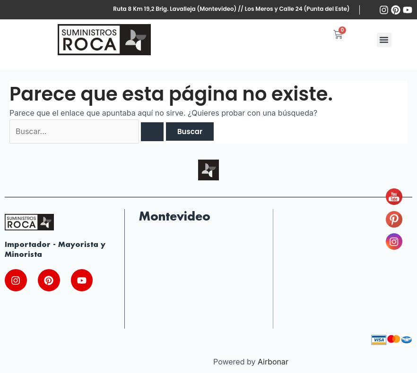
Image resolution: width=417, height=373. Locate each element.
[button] (384, 40)
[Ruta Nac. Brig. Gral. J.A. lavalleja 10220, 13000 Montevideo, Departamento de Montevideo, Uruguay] (199, 282)
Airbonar (273, 362)
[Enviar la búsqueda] (152, 131)
